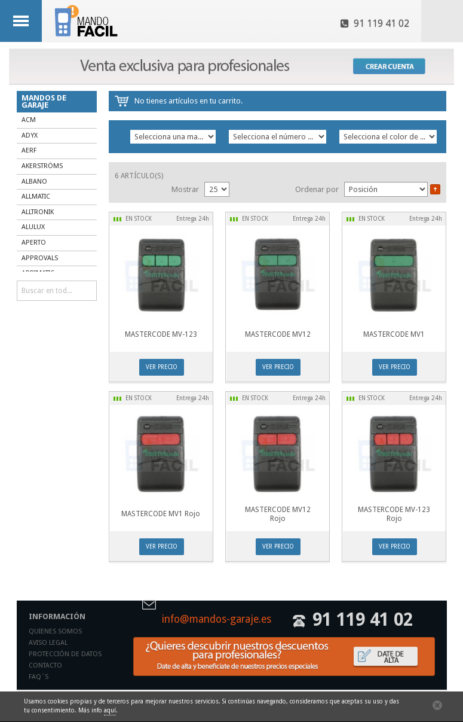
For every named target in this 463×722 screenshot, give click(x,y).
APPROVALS (40, 258)
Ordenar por (317, 189)
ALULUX (33, 227)
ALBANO (34, 181)
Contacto (45, 665)
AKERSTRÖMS (42, 166)
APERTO (34, 242)
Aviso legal (48, 643)
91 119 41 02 (375, 23)
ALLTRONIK (38, 212)
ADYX (30, 135)
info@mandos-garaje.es (216, 620)
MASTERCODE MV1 (394, 334)
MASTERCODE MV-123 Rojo (394, 514)
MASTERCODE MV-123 (161, 334)
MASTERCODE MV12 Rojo (278, 514)
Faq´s (38, 677)
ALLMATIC (36, 196)
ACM (29, 120)
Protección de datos (65, 654)
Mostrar (185, 189)
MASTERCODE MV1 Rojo (160, 514)
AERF (29, 150)
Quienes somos (55, 631)
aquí (110, 710)
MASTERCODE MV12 (278, 334)
